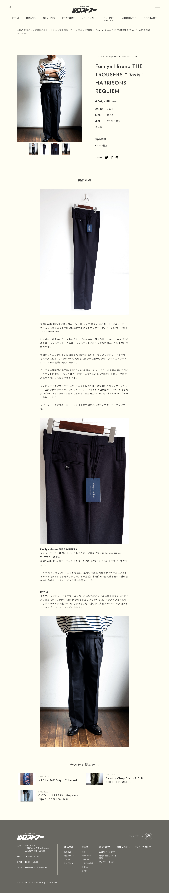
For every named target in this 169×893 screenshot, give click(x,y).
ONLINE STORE (108, 19)
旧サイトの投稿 (87, 863)
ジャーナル (86, 859)
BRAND (31, 18)
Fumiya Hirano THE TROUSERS (122, 56)
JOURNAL (88, 18)
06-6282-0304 (32, 856)
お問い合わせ (124, 846)
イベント (85, 871)
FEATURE (68, 18)
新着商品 (67, 852)
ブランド (67, 859)
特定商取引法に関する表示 (107, 856)
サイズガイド (68, 863)
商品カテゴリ (69, 855)
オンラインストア (143, 846)
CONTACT (150, 18)
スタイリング (86, 855)
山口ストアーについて (107, 852)
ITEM (15, 18)
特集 (83, 852)
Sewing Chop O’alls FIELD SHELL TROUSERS (124, 780)
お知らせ (85, 867)
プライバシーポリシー (107, 861)
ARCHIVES (129, 18)
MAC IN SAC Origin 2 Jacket (57, 780)
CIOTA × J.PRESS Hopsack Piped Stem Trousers (58, 797)
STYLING (49, 18)
